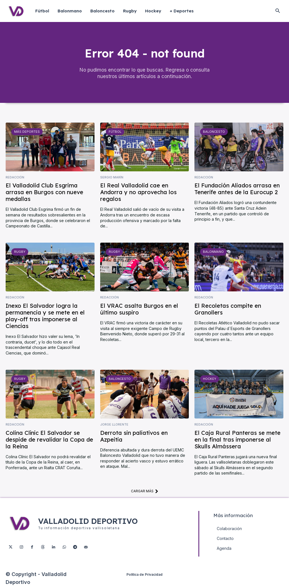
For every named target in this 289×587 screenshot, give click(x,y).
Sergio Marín (111, 178)
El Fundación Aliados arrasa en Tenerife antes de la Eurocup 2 (237, 189)
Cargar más (144, 491)
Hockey (209, 379)
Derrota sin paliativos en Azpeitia (134, 436)
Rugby (19, 252)
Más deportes (26, 132)
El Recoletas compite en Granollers (227, 309)
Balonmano (213, 252)
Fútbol (115, 132)
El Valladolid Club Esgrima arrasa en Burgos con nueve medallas (44, 192)
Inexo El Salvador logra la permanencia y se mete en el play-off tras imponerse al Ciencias (45, 316)
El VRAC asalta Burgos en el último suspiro (139, 309)
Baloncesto (214, 132)
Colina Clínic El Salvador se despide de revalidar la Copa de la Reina (49, 439)
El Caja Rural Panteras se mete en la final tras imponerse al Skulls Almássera (237, 439)
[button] (277, 11)
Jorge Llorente (114, 425)
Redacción (15, 178)
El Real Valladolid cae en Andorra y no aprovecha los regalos (138, 192)
